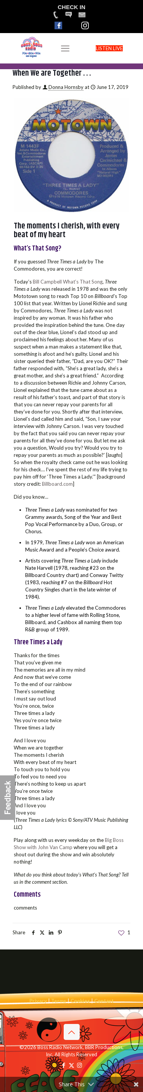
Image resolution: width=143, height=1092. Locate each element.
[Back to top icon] (72, 1032)
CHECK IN (71, 7)
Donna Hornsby (66, 87)
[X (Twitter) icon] (71, 1065)
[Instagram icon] (79, 1065)
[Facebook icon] (63, 1065)
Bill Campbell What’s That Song (68, 282)
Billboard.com (57, 484)
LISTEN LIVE (109, 48)
